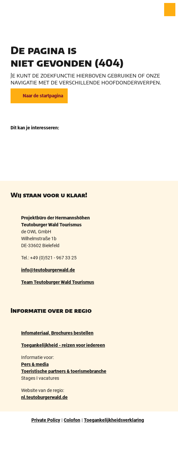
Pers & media (35, 364)
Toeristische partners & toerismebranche (63, 371)
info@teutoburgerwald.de (48, 270)
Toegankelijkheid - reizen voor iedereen (63, 345)
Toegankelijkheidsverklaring (114, 420)
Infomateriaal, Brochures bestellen (57, 333)
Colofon (72, 420)
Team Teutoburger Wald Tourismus (57, 282)
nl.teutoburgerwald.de (44, 397)
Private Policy (45, 420)
